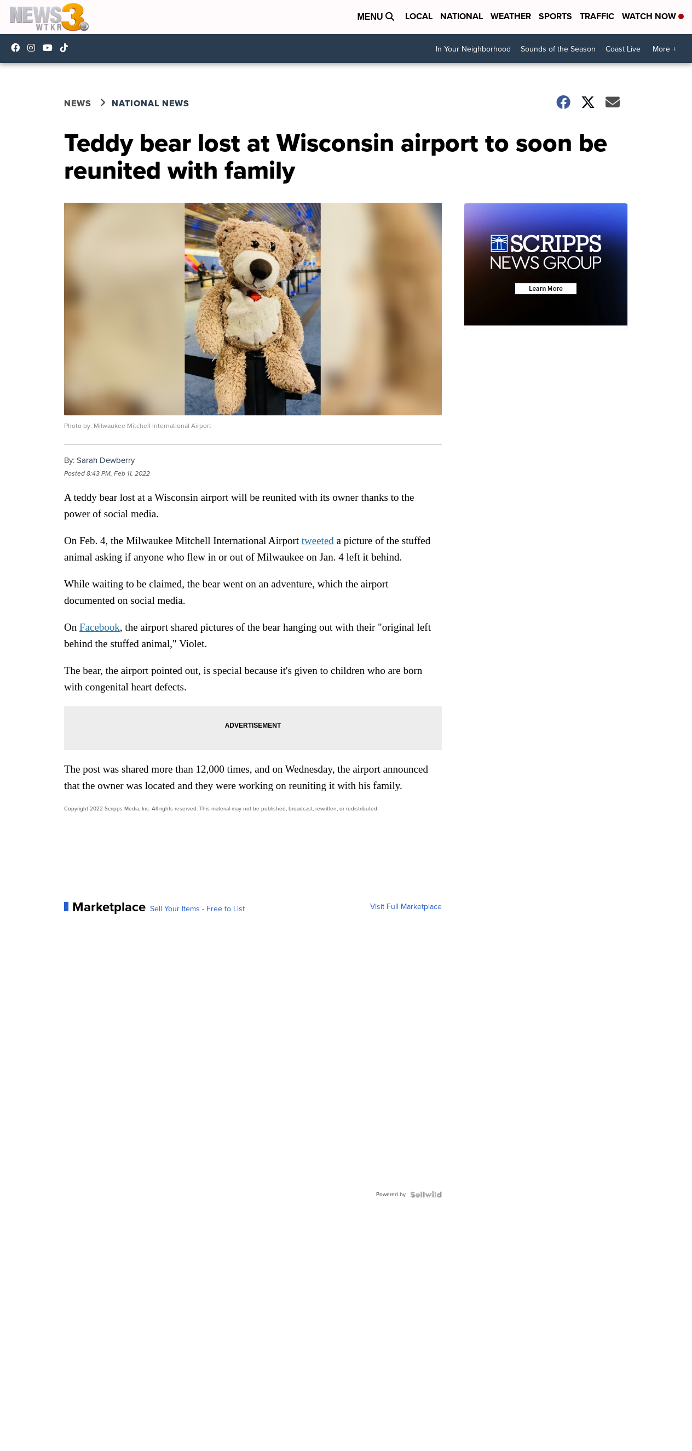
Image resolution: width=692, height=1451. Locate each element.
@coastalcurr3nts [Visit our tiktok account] (66, 47)
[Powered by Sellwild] (426, 1194)
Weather (511, 16)
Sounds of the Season (558, 49)
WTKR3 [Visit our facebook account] (18, 47)
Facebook (99, 627)
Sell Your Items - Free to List (197, 909)
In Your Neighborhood (473, 49)
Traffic (597, 16)
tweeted (318, 540)
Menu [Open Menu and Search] (375, 16)
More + (664, 49)
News (77, 103)
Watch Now (653, 16)
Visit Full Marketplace (406, 907)
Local (418, 16)
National (461, 16)
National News (150, 103)
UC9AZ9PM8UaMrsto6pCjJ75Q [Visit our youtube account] (50, 47)
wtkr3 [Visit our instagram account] (34, 47)
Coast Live (623, 49)
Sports (555, 16)
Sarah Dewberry (106, 460)
